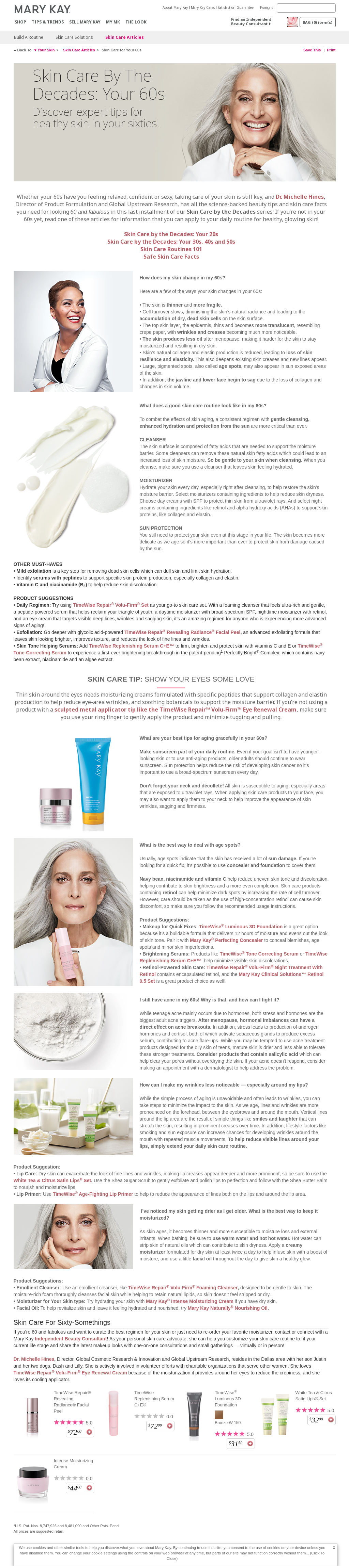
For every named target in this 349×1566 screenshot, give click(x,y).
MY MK (113, 22)
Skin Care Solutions (74, 37)
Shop (20, 22)
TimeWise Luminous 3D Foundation (241, 926)
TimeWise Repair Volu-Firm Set (111, 605)
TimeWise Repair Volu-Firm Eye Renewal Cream (70, 1372)
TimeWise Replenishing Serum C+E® (154, 1398)
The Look (136, 22)
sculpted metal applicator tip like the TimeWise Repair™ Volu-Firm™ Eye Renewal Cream (176, 709)
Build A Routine (28, 37)
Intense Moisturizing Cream (73, 1463)
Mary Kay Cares (203, 7)
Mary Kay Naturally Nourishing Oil (228, 1308)
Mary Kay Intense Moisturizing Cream (189, 1301)
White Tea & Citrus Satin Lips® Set (313, 1395)
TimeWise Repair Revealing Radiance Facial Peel (182, 632)
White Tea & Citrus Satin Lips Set (52, 1180)
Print (331, 50)
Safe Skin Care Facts (171, 256)
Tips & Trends (48, 22)
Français (266, 7)
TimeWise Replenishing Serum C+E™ (131, 646)
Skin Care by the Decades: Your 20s (171, 234)
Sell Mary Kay (85, 22)
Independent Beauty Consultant (71, 1338)
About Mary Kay (175, 7)
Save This (312, 50)
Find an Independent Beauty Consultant (251, 21)
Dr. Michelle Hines (300, 196)
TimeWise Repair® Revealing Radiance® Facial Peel (72, 1402)
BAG (317, 22)
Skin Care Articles (124, 37)
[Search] (306, 8)
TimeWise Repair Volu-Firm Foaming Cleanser (183, 1287)
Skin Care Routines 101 (171, 249)
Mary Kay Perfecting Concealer (226, 940)
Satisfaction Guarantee (236, 7)
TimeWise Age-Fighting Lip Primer (93, 1194)
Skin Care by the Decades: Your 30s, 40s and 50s (171, 241)
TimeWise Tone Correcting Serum (259, 954)
